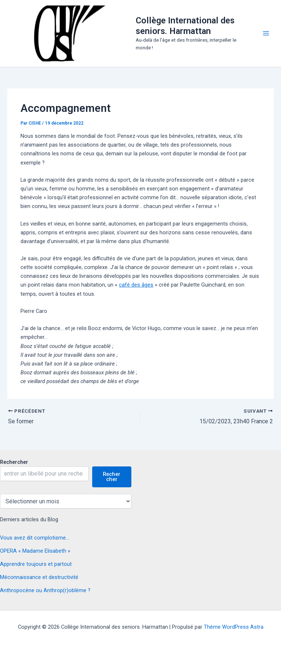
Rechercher (14, 462)
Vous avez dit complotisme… (34, 537)
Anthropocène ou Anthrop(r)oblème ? (45, 590)
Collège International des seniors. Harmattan (185, 25)
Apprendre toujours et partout (36, 564)
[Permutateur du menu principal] (266, 33)
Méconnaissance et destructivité (39, 577)
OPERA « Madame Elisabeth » (35, 551)
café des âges (136, 284)
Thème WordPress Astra (233, 627)
